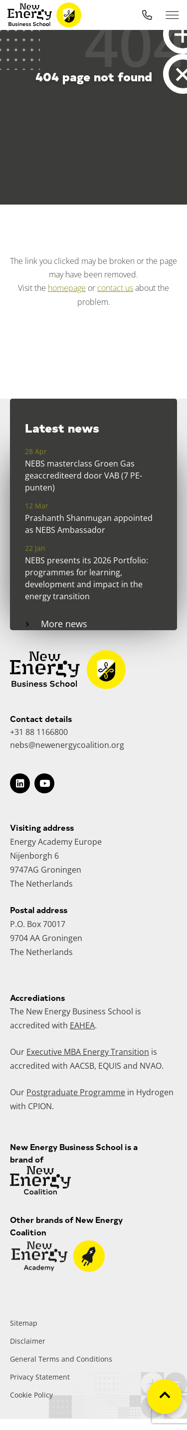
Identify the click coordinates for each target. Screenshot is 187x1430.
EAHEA (82, 1025)
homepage (67, 287)
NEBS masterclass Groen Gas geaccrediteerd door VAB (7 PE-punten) (83, 475)
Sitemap (23, 1323)
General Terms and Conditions (61, 1359)
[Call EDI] (147, 15)
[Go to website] (58, 1268)
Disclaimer (27, 1341)
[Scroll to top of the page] (164, 1396)
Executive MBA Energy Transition (87, 1051)
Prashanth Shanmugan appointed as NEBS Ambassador (89, 523)
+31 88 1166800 (39, 731)
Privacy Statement (40, 1377)
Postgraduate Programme (75, 1092)
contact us (115, 287)
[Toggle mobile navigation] (172, 15)
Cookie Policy (31, 1395)
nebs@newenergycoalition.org (67, 744)
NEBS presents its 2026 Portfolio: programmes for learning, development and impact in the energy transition (86, 578)
